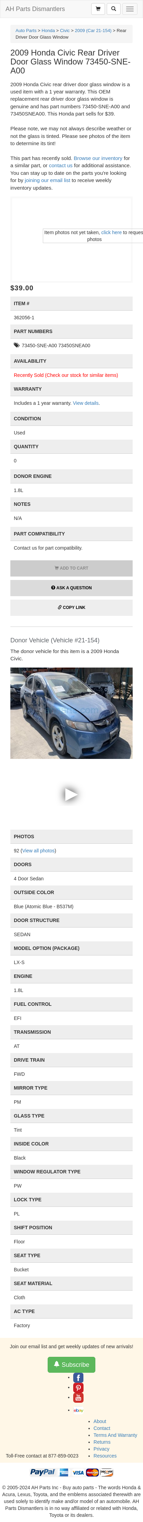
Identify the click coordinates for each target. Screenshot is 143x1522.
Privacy (101, 1449)
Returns (102, 1442)
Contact (102, 1428)
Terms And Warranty (115, 1435)
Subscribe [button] (71, 1364)
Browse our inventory (98, 158)
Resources (105, 1456)
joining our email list (47, 180)
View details (85, 403)
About (100, 1421)
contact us (61, 165)
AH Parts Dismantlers (35, 9)
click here (111, 232)
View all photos (38, 850)
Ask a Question (71, 587)
